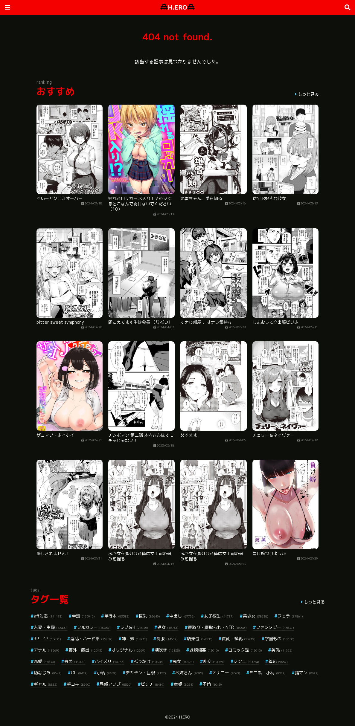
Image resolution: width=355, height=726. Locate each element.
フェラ (290, 616)
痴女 (183, 661)
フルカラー (94, 627)
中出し (182, 616)
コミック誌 (245, 650)
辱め (75, 661)
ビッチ (152, 684)
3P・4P (47, 638)
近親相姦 (204, 650)
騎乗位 (199, 638)
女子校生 (219, 616)
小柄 (106, 672)
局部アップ (116, 684)
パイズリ (109, 661)
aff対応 (48, 616)
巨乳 (149, 616)
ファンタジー (275, 627)
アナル (46, 650)
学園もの (279, 638)
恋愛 (44, 661)
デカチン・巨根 (146, 672)
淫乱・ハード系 (91, 638)
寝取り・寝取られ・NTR (217, 627)
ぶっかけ (148, 661)
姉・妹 (134, 638)
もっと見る (308, 94)
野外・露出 (85, 650)
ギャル (45, 684)
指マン (307, 672)
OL (79, 672)
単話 (83, 616)
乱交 (213, 661)
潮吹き (167, 650)
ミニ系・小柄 (267, 672)
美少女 (255, 616)
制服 (167, 638)
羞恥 (278, 661)
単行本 (116, 616)
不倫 (212, 684)
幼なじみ (48, 672)
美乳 (281, 650)
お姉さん (189, 672)
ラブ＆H (134, 627)
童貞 (183, 684)
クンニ (246, 661)
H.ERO (177, 7)
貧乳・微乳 (238, 638)
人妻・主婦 (51, 627)
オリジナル (128, 650)
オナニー (226, 672)
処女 (168, 627)
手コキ (78, 684)
